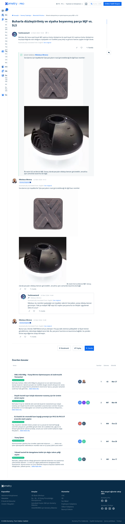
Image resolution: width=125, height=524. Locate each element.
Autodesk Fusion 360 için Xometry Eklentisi (43, 504)
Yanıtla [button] (32, 291)
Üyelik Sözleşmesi (96, 521)
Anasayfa (13, 15)
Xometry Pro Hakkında (80, 521)
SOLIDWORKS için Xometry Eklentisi (44, 508)
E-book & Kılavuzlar (8, 501)
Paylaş (77, 350)
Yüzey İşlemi (16, 440)
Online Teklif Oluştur (112, 4)
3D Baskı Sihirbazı (37, 496)
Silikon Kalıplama (67, 507)
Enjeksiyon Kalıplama (69, 504)
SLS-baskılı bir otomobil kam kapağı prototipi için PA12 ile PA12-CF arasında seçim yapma (36, 420)
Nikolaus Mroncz (39, 55)
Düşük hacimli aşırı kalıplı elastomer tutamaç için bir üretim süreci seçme (34, 399)
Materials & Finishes (36, 15)
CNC (63, 496)
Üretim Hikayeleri (7, 504)
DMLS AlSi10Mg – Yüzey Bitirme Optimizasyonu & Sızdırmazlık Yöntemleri (35, 378)
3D (62, 498)
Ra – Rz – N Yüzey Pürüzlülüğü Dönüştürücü (42, 499)
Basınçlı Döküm (67, 509)
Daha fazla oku (32, 391)
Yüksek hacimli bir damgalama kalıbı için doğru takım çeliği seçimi (34, 455)
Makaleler (4, 498)
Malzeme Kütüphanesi (9, 496)
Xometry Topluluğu (23, 15)
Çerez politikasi (109, 521)
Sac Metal (64, 501)
